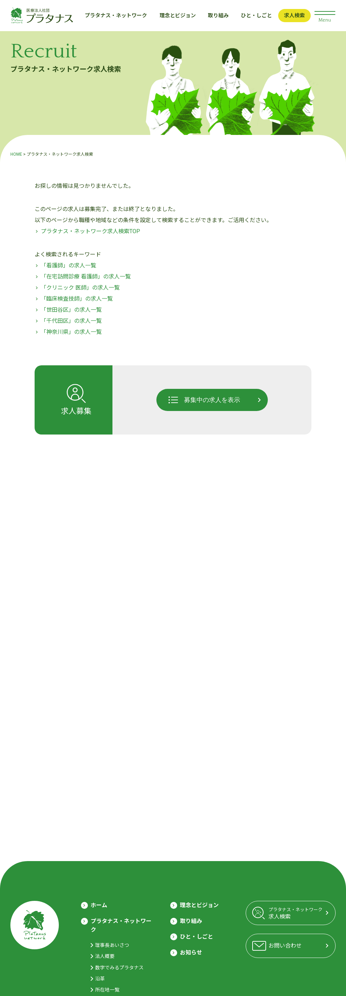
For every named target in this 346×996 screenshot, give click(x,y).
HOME (16, 154)
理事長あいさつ (112, 945)
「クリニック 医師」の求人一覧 (80, 287)
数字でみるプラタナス (119, 967)
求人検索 (294, 15)
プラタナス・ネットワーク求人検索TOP (90, 231)
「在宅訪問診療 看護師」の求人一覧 (86, 276)
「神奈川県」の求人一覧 (71, 332)
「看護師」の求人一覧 (68, 265)
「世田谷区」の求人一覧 (71, 310)
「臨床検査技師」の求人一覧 (77, 298)
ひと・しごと (256, 15)
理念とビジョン (178, 15)
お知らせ (191, 952)
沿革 (100, 978)
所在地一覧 (107, 990)
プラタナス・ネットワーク (116, 15)
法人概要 (105, 956)
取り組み (218, 15)
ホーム (99, 905)
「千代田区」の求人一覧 (71, 321)
